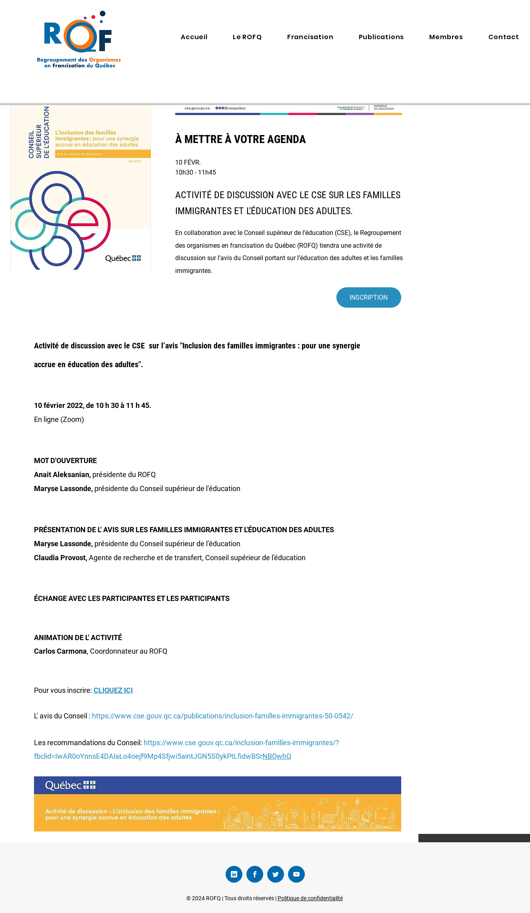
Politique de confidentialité (310, 898)
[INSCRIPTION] (368, 297)
